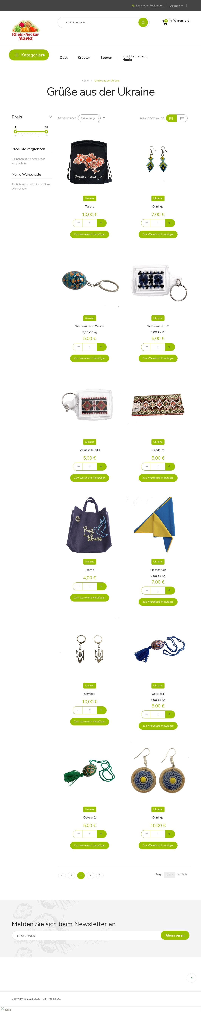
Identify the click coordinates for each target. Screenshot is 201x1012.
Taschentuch (158, 569)
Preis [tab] (17, 117)
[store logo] (26, 29)
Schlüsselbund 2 (158, 326)
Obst (64, 57)
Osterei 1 (158, 693)
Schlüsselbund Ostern (89, 326)
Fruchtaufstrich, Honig (135, 58)
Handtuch (158, 450)
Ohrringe (158, 206)
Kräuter (84, 57)
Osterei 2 (89, 817)
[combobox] (103, 22)
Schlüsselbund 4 (89, 450)
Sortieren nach (67, 118)
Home (85, 80)
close (8, 1010)
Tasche (89, 206)
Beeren (106, 57)
